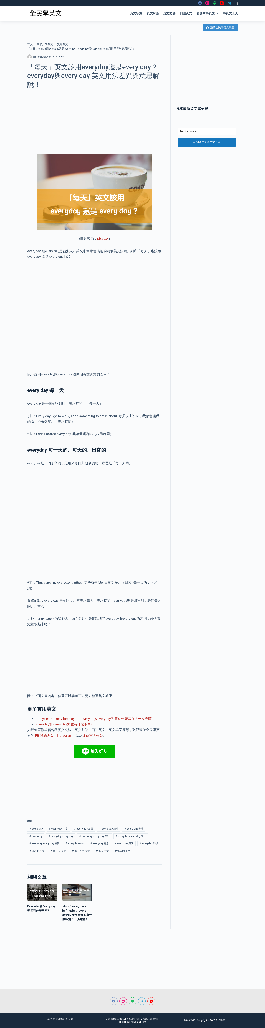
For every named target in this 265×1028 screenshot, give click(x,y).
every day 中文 (58, 828)
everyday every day (60, 836)
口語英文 (186, 13)
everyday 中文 (75, 843)
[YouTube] (222, 3)
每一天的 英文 (81, 850)
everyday (35, 836)
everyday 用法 (124, 843)
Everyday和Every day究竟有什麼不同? (64, 724)
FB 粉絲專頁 (44, 735)
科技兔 (69, 1018)
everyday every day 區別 (94, 836)
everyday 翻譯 (149, 843)
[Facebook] (200, 3)
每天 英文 (102, 850)
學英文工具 (230, 13)
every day (36, 828)
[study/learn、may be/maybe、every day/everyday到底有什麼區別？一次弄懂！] (77, 892)
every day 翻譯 (133, 828)
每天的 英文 (122, 850)
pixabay (103, 239)
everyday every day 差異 (44, 843)
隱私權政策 (189, 1020)
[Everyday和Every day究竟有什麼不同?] (42, 892)
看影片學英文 (207, 13)
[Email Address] (207, 131)
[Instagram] (207, 3)
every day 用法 (108, 828)
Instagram (64, 735)
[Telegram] (229, 3)
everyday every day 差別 (131, 836)
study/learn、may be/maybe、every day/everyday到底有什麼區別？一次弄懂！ (95, 719)
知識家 (60, 1018)
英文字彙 (136, 13)
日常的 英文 (37, 850)
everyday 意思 (99, 843)
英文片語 (153, 13)
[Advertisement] (94, 119)
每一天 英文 (58, 850)
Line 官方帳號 (92, 735)
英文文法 (169, 13)
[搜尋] (236, 3)
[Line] (214, 3)
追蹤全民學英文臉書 (220, 27)
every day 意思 (83, 828)
